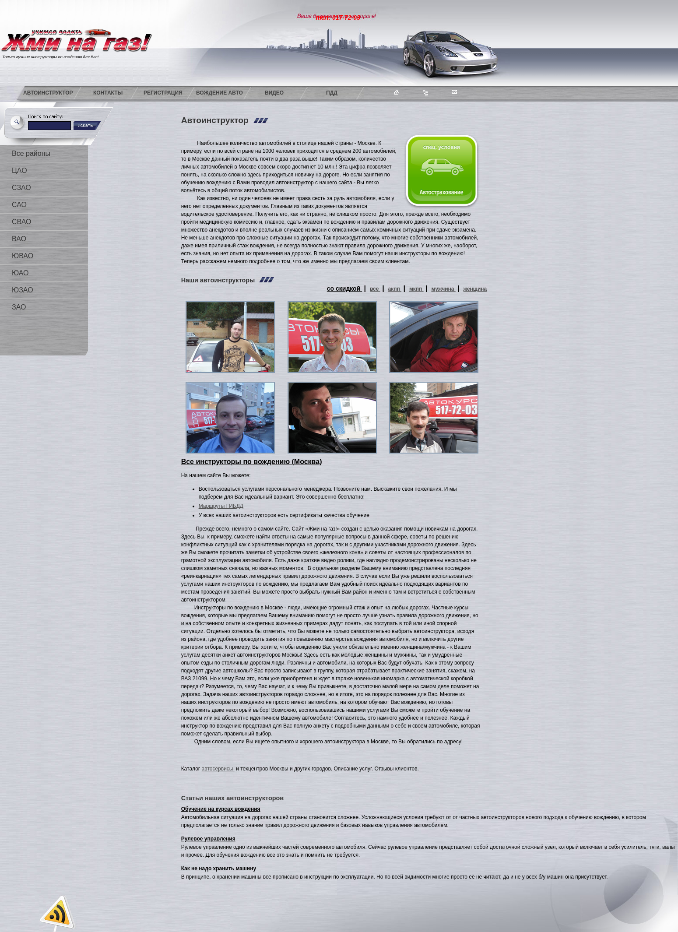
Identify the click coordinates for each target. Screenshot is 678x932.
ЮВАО (22, 256)
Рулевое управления (208, 839)
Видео (274, 93)
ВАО (19, 239)
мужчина (443, 289)
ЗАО (19, 307)
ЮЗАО (22, 290)
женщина (475, 289)
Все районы (31, 153)
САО (19, 204)
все (375, 289)
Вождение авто (219, 93)
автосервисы (218, 769)
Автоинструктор (48, 93)
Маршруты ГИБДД (221, 506)
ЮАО (20, 273)
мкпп (416, 289)
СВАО (21, 221)
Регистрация (163, 93)
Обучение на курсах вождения (220, 809)
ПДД (331, 93)
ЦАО (19, 170)
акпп (395, 289)
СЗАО (21, 187)
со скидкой (344, 288)
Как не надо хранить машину (218, 868)
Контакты (108, 93)
